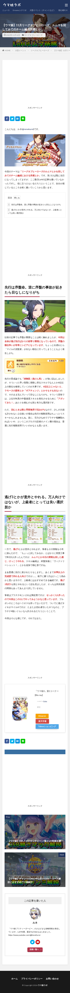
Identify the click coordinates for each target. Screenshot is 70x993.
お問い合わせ (52, 978)
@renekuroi (27, 129)
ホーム (14, 978)
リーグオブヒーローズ (33, 35)
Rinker (45, 701)
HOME (8, 50)
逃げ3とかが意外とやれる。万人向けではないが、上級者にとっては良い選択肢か (34, 211)
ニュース (6, 10)
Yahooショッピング (47, 726)
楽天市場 (42, 721)
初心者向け (63, 10)
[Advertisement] (35, 83)
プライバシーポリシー (31, 978)
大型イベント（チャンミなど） (42, 10)
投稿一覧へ (34, 949)
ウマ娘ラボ (43, 985)
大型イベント (20, 50)
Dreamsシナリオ (20, 10)
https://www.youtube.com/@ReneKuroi (24, 935)
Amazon (42, 716)
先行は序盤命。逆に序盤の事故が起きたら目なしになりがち (34, 204)
